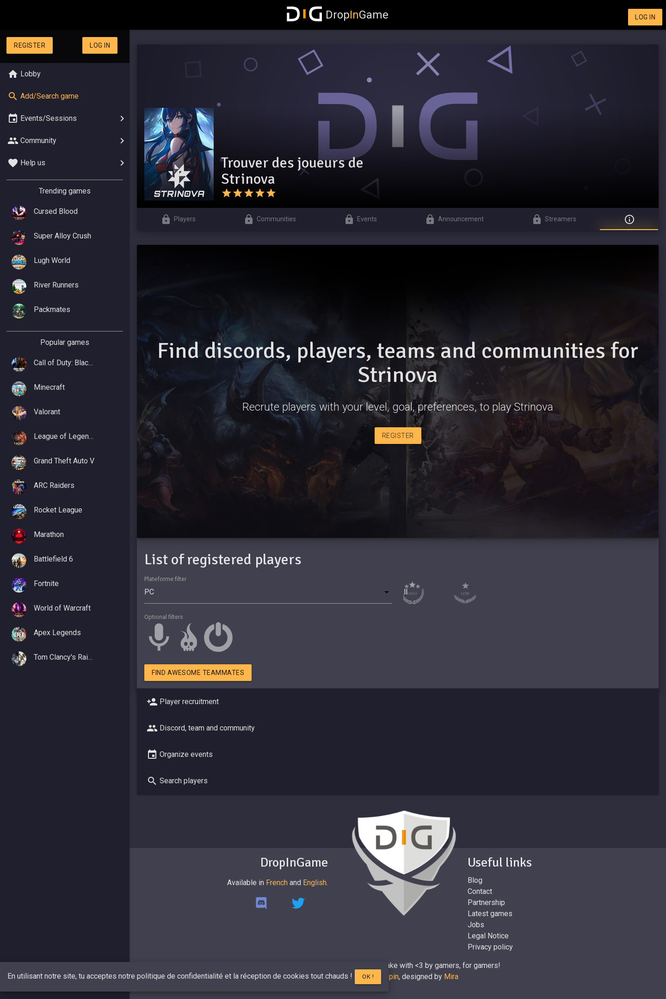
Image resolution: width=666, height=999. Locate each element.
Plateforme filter (165, 578)
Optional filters (163, 616)
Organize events (179, 754)
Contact (480, 891)
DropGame (337, 14)
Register (29, 45)
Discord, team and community (200, 728)
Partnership (486, 902)
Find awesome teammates (198, 672)
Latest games (490, 913)
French (277, 882)
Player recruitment (182, 701)
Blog (475, 880)
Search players (176, 781)
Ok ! (368, 976)
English (315, 882)
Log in (645, 17)
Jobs (476, 924)
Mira (451, 976)
